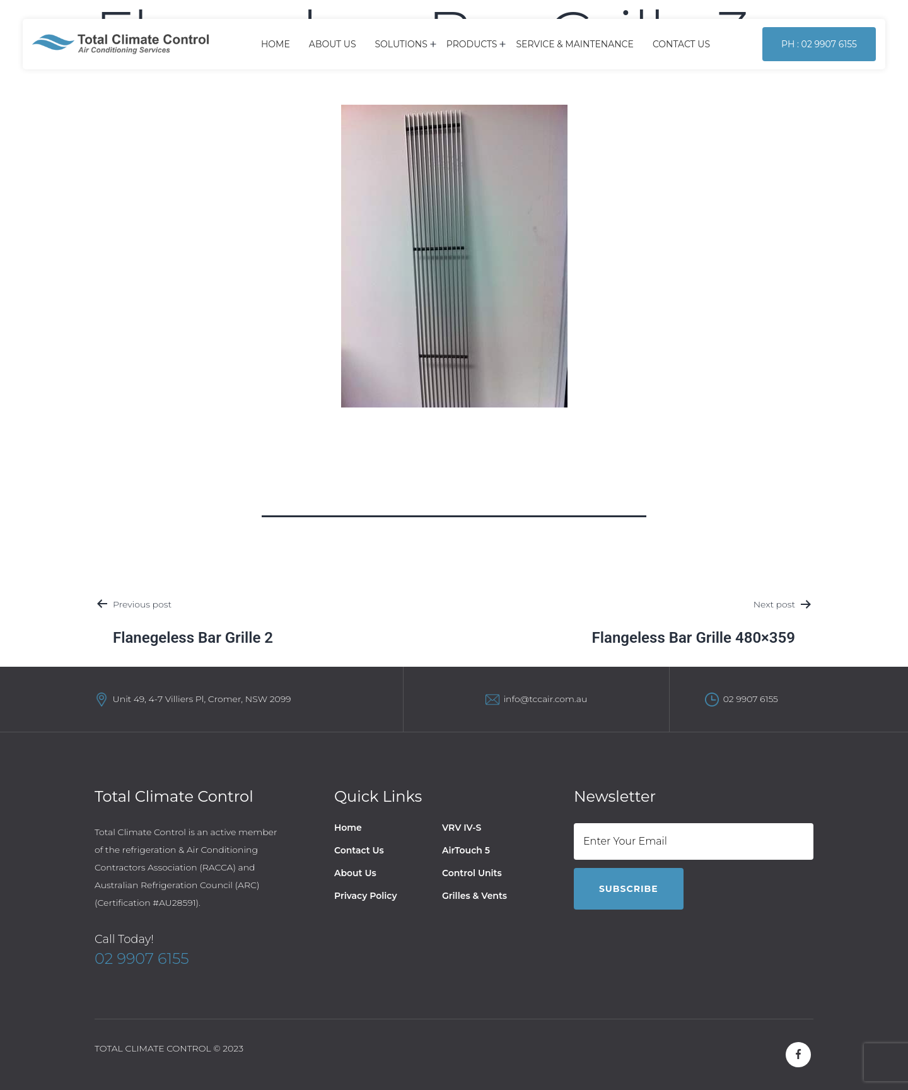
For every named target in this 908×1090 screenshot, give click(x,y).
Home (275, 44)
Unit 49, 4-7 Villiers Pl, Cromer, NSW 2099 (202, 699)
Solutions (401, 44)
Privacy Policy (365, 895)
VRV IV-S (461, 827)
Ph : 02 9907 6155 (819, 44)
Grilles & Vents (474, 895)
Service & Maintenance (574, 44)
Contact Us (681, 44)
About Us (332, 44)
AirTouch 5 (466, 850)
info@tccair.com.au (545, 699)
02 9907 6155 (750, 699)
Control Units (472, 873)
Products (472, 44)
